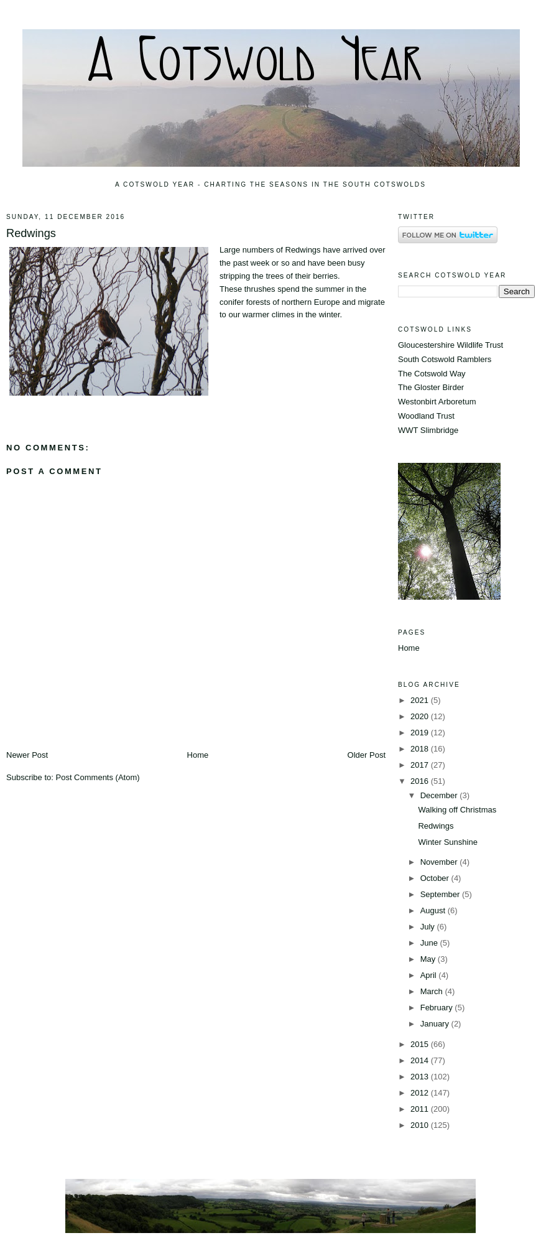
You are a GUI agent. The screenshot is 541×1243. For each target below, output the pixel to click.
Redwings (31, 233)
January (435, 1023)
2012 (420, 1092)
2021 (420, 700)
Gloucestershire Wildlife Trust (450, 345)
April (429, 975)
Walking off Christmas (457, 809)
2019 (420, 732)
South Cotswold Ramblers (444, 359)
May (429, 959)
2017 (420, 765)
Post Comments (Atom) (98, 777)
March (432, 991)
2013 (420, 1076)
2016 (420, 781)
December (440, 795)
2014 (420, 1060)
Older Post (367, 755)
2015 (420, 1044)
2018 (420, 748)
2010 (420, 1125)
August (434, 910)
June (430, 942)
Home (198, 755)
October (435, 878)
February (437, 1007)
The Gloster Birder (431, 387)
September (441, 894)
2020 (420, 716)
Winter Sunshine (447, 842)
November (440, 862)
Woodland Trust (426, 416)
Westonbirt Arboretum (437, 401)
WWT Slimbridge (428, 430)
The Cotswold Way (432, 373)
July (428, 926)
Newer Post (27, 755)
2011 (420, 1109)
